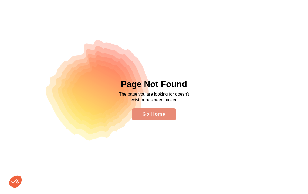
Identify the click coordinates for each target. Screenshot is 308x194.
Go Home (154, 114)
